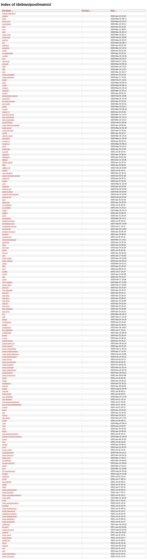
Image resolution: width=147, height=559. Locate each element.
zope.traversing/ (8, 511)
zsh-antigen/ (7, 399)
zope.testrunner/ (9, 375)
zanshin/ (5, 91)
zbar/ (4, 19)
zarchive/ (6, 61)
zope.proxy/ (7, 128)
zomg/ (4, 338)
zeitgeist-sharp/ (8, 221)
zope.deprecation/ (9, 357)
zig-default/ (6, 461)
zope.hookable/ (8, 75)
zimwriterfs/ (6, 482)
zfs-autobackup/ (8, 471)
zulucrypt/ (6, 37)
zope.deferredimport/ (10, 354)
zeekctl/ (5, 532)
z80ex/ (5, 160)
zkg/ (4, 317)
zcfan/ (4, 210)
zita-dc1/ (5, 298)
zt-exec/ (5, 527)
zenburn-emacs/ (8, 232)
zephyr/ (5, 40)
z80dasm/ (6, 157)
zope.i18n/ (6, 498)
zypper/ (5, 88)
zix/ (3, 314)
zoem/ (4, 335)
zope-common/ (8, 556)
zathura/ (5, 45)
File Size (85, 11)
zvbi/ (4, 83)
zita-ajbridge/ (7, 290)
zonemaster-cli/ (8, 343)
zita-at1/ (5, 293)
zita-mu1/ (6, 306)
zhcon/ (5, 253)
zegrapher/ (6, 218)
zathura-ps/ (6, 197)
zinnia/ (4, 109)
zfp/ (3, 69)
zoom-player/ (7, 346)
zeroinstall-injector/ (9, 96)
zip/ (3, 277)
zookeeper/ (6, 24)
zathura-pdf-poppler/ (10, 194)
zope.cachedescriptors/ (11, 495)
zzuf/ (4, 447)
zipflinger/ (6, 524)
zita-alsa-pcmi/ (8, 115)
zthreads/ (6, 138)
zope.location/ (8, 365)
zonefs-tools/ (7, 341)
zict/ (3, 256)
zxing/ (4, 439)
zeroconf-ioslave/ (9, 240)
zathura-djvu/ (7, 192)
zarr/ (4, 184)
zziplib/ (5, 56)
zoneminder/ (7, 123)
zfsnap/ (5, 546)
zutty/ (4, 431)
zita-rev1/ (6, 312)
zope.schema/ (8, 367)
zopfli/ (4, 133)
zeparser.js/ (7, 237)
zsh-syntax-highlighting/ (11, 405)
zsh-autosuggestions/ (11, 402)
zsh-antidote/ (7, 397)
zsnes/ (4, 407)
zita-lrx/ (5, 304)
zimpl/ (4, 274)
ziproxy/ (5, 288)
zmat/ (4, 51)
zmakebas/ (6, 322)
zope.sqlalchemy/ (9, 370)
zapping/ (5, 477)
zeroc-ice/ (6, 21)
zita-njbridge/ (7, 309)
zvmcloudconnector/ (10, 434)
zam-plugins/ (7, 173)
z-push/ (5, 152)
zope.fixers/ (7, 538)
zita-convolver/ (8, 117)
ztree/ (4, 421)
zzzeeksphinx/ (8, 453)
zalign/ (4, 170)
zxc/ (3, 59)
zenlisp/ (5, 234)
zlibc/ (4, 487)
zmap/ (4, 325)
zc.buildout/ (6, 205)
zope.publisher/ (8, 519)
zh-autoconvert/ (8, 101)
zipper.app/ (6, 285)
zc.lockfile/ (6, 208)
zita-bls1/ (6, 296)
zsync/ (4, 415)
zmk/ (4, 500)
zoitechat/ (6, 149)
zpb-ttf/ (5, 386)
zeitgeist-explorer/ (9, 514)
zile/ (3, 266)
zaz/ (4, 200)
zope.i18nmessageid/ (11, 125)
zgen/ (4, 250)
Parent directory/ (9, 13)
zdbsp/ (5, 213)
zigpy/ (4, 264)
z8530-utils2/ (7, 162)
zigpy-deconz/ (8, 455)
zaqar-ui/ (5, 178)
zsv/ (3, 469)
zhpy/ (4, 543)
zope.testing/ (7, 373)
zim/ (4, 269)
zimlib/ (4, 272)
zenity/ (4, 93)
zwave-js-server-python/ (12, 437)
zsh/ (4, 32)
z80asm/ (5, 155)
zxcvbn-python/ (8, 463)
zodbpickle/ (6, 333)
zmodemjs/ (6, 328)
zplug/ (4, 389)
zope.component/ (9, 349)
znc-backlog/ (7, 330)
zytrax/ (5, 445)
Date (113, 11)
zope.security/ (8, 131)
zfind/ (4, 466)
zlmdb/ (5, 474)
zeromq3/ (6, 99)
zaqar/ (4, 181)
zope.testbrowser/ (9, 509)
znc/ (4, 29)
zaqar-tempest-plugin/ (11, 176)
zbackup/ (6, 202)
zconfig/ (5, 506)
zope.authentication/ (10, 503)
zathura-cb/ (6, 189)
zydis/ (4, 85)
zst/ (3, 413)
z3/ (3, 43)
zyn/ (4, 442)
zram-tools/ (6, 394)
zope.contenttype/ (9, 490)
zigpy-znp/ (6, 458)
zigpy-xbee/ (7, 258)
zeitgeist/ (5, 48)
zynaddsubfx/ (7, 53)
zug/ (4, 423)
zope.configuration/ (10, 351)
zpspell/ (5, 391)
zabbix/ (5, 16)
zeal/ (4, 216)
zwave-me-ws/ (8, 530)
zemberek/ (6, 229)
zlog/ (4, 146)
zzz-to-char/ (7, 450)
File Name (6, 11)
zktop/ (4, 319)
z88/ (4, 165)
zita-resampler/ (8, 120)
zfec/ (4, 245)
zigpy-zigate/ (7, 261)
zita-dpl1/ (6, 301)
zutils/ (4, 80)
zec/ (4, 551)
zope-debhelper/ (9, 554)
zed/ (4, 67)
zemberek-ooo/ (8, 224)
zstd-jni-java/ (7, 136)
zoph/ (4, 378)
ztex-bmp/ (6, 418)
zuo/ (4, 426)
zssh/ (4, 410)
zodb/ (4, 485)
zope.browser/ (8, 492)
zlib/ (3, 27)
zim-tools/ (6, 104)
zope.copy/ (6, 535)
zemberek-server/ (9, 226)
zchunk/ (5, 64)
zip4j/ (4, 280)
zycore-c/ (6, 144)
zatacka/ (5, 186)
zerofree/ (5, 242)
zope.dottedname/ (9, 516)
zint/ (4, 72)
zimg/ (4, 107)
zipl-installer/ (7, 282)
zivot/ (4, 479)
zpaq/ (4, 381)
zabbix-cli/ (6, 168)
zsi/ (3, 548)
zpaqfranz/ (6, 383)
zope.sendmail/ (8, 522)
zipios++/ (6, 112)
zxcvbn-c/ (6, 141)
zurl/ (4, 429)
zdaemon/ (6, 540)
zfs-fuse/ (5, 248)
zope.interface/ (8, 77)
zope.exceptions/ (9, 362)
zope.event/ (7, 359)
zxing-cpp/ (6, 35)
